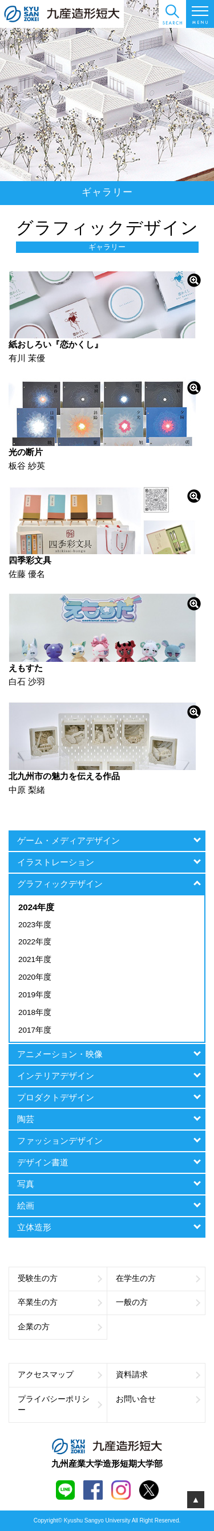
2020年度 (34, 977)
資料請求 (158, 1374)
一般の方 (158, 1302)
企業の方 (60, 1327)
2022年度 (34, 942)
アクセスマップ (60, 1374)
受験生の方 (60, 1278)
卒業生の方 (60, 1302)
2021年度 (34, 959)
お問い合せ (158, 1399)
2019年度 (34, 994)
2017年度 (34, 1030)
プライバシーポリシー (60, 1404)
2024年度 (36, 907)
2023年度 (34, 924)
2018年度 (34, 1012)
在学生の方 (158, 1278)
